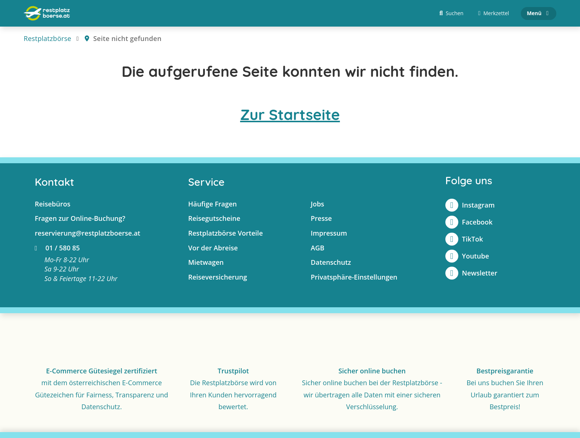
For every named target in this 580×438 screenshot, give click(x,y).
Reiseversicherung (217, 277)
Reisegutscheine (214, 218)
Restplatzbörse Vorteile (225, 233)
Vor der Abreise (213, 247)
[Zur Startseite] (47, 13)
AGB (317, 247)
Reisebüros (52, 203)
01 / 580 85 (57, 247)
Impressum (329, 233)
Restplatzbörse (47, 38)
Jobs (317, 203)
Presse (321, 218)
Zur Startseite (290, 114)
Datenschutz (331, 262)
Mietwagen (206, 262)
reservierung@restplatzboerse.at (87, 233)
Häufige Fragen (212, 203)
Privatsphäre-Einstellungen (354, 277)
